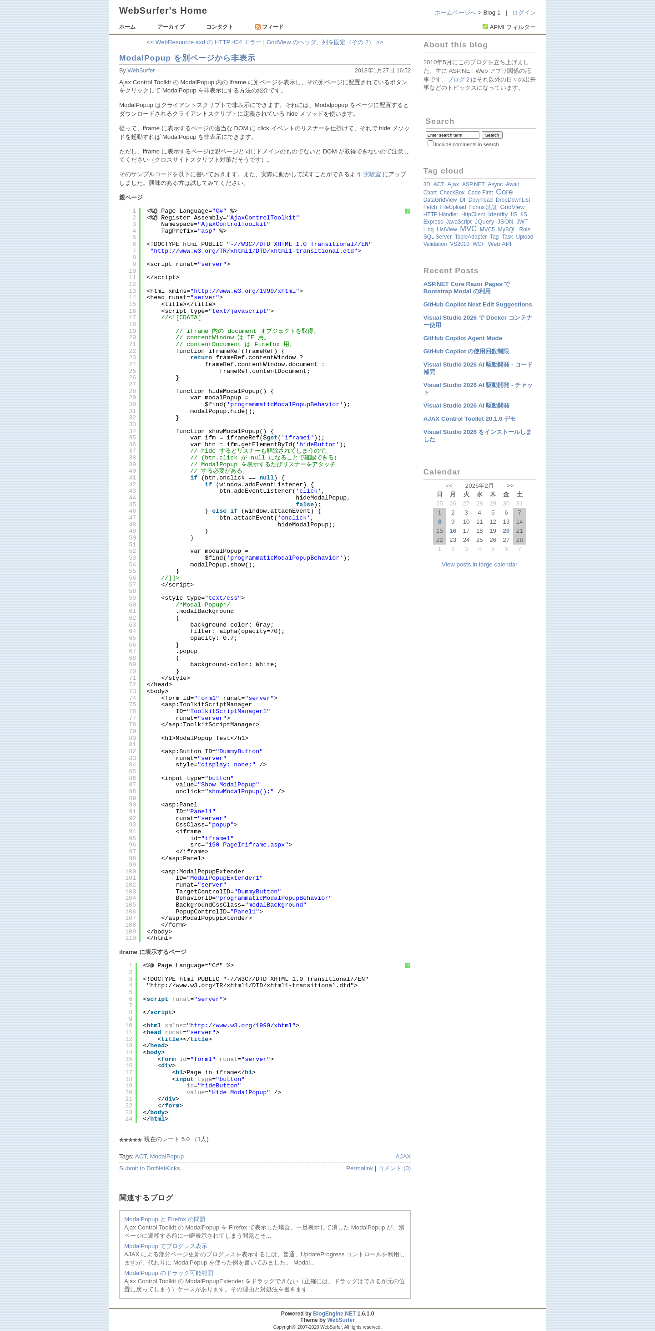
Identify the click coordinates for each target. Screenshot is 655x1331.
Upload (525, 237)
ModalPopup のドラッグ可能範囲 (168, 1273)
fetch (430, 207)
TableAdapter (471, 237)
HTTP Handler (440, 214)
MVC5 (487, 229)
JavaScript (459, 222)
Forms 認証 (483, 207)
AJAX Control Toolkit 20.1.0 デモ (469, 418)
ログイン (524, 12)
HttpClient (473, 214)
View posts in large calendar (479, 564)
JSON (505, 221)
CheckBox (452, 192)
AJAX (403, 1156)
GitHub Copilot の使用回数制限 (466, 351)
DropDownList (513, 200)
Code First (480, 192)
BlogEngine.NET (334, 1314)
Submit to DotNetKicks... (152, 1168)
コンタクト (219, 27)
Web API (500, 243)
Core (504, 191)
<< (449, 485)
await (512, 184)
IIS (514, 214)
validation (435, 244)
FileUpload (453, 207)
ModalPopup (167, 1156)
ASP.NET (473, 184)
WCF (479, 244)
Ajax (453, 184)
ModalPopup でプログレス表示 (165, 1246)
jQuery (484, 221)
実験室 (372, 174)
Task (507, 237)
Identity (498, 214)
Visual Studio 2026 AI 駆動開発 (466, 405)
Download (481, 200)
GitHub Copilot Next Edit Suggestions (477, 304)
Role (524, 229)
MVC (468, 228)
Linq (428, 229)
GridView (512, 207)
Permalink (359, 1168)
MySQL (507, 229)
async (495, 184)
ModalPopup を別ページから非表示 (187, 57)
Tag (494, 237)
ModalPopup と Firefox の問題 (165, 1219)
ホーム (127, 27)
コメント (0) (394, 1168)
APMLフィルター (513, 27)
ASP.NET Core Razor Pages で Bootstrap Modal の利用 (466, 287)
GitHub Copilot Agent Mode (462, 338)
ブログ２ (459, 79)
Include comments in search (467, 144)
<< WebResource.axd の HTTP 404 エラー (204, 42)
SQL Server (437, 237)
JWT (522, 222)
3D (426, 184)
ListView (447, 229)
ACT (140, 1156)
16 (452, 530)
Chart (430, 192)
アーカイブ (171, 27)
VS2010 (459, 244)
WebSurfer (141, 70)
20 (506, 530)
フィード (269, 27)
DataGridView (440, 200)
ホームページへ (455, 12)
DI (462, 200)
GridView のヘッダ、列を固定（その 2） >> (325, 42)
